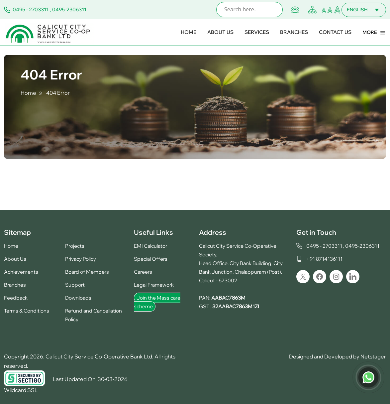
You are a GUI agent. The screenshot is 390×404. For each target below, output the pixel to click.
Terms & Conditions (26, 311)
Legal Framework (154, 285)
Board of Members (87, 272)
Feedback (16, 298)
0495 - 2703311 (31, 9)
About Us (220, 32)
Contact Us (335, 32)
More (369, 32)
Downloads (78, 298)
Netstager (373, 356)
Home (188, 32)
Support (75, 285)
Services (256, 32)
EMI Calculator (150, 246)
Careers (143, 272)
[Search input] (251, 9)
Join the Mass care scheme (157, 302)
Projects (74, 246)
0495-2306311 (69, 9)
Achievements (21, 272)
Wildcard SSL (21, 390)
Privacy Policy (80, 259)
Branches (294, 32)
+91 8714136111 (324, 259)
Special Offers (150, 259)
